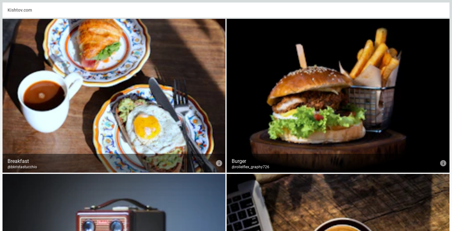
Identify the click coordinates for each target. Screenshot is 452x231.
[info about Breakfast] (219, 163)
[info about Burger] (443, 163)
